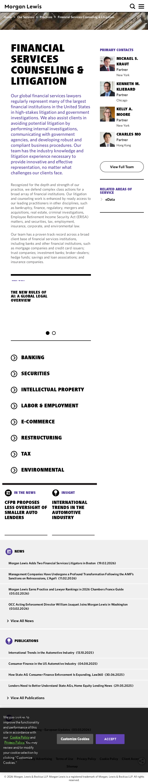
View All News (20, 611)
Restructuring (41, 429)
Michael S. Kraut (127, 62)
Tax (26, 445)
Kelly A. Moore (124, 112)
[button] (133, 6)
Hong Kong (123, 145)
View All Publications (25, 689)
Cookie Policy (19, 737)
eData (110, 199)
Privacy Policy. (14, 742)
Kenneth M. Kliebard (128, 87)
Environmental (42, 461)
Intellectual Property (52, 381)
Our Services (25, 17)
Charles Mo (128, 135)
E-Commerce (38, 413)
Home (8, 17)
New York (123, 75)
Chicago (121, 100)
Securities (35, 365)
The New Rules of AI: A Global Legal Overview (34, 295)
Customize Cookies (75, 739)
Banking (32, 349)
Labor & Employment (49, 397)
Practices (46, 17)
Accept (110, 739)
